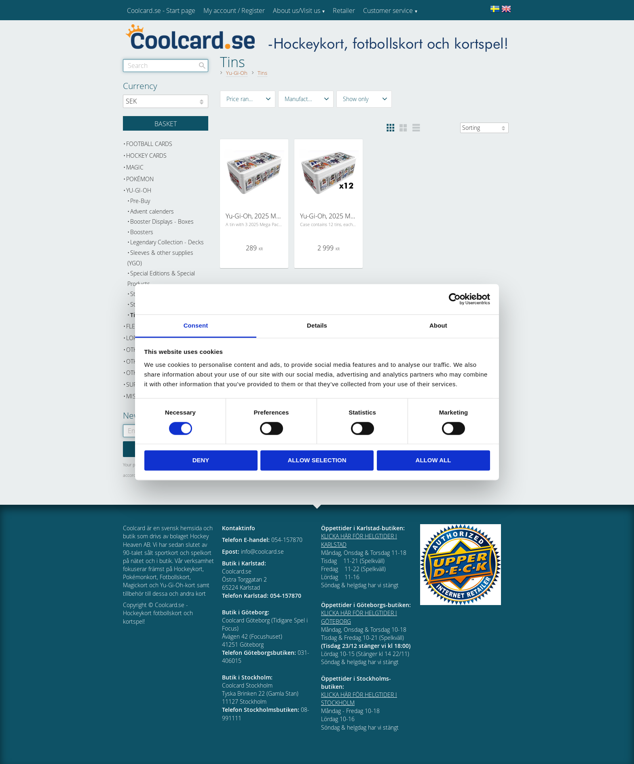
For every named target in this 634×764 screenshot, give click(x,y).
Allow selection (317, 460)
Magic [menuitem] (135, 167)
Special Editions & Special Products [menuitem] (161, 278)
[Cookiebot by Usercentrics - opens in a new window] (454, 299)
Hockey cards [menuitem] (146, 155)
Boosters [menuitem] (141, 232)
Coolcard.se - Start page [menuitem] (161, 10)
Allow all (433, 460)
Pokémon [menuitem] (140, 179)
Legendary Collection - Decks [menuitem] (167, 242)
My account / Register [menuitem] (234, 10)
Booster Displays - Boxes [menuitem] (162, 221)
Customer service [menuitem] (388, 10)
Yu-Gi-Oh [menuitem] (138, 190)
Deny (200, 460)
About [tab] (438, 325)
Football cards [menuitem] (149, 144)
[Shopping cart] (165, 123)
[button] (247, 99)
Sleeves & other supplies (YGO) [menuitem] (160, 258)
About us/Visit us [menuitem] (296, 10)
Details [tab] (317, 325)
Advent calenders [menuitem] (152, 211)
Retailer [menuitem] (344, 10)
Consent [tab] (196, 325)
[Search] (202, 65)
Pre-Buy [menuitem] (140, 201)
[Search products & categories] (165, 65)
